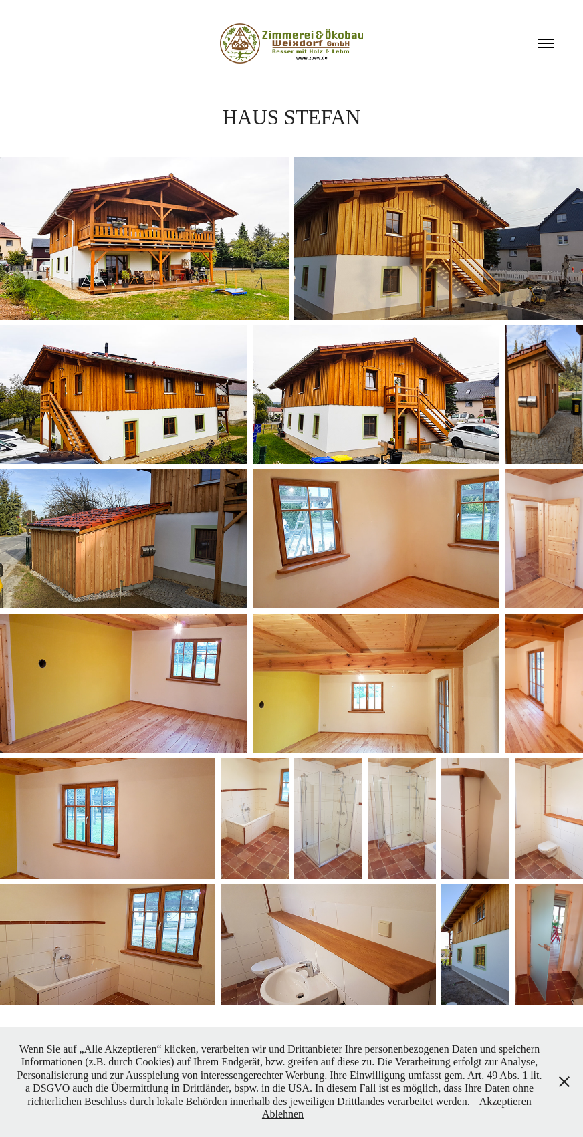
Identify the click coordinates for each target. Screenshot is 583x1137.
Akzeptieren (505, 1101)
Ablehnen (283, 1114)
